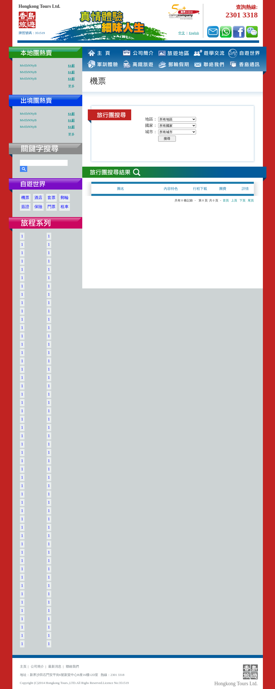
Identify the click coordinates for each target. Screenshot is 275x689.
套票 (51, 197)
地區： (151, 119)
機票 (25, 197)
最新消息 (54, 666)
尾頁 (251, 200)
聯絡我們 (72, 666)
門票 (51, 206)
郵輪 (65, 197)
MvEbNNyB (28, 65)
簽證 (25, 206)
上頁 (234, 200)
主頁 (23, 666)
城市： (151, 132)
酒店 (38, 197)
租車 (65, 206)
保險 (38, 206)
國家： (151, 125)
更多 (71, 86)
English (194, 33)
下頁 (242, 200)
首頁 (226, 200)
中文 (181, 33)
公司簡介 (37, 666)
